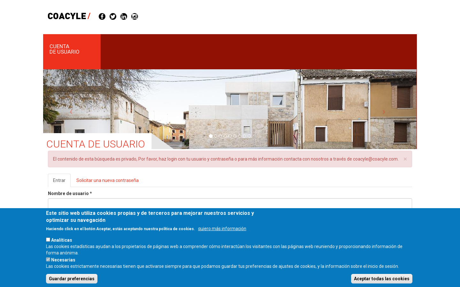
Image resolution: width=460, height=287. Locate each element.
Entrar (62, 182)
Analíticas (61, 247)
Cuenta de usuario (65, 49)
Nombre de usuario (70, 193)
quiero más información (222, 235)
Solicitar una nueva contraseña (107, 180)
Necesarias (63, 266)
